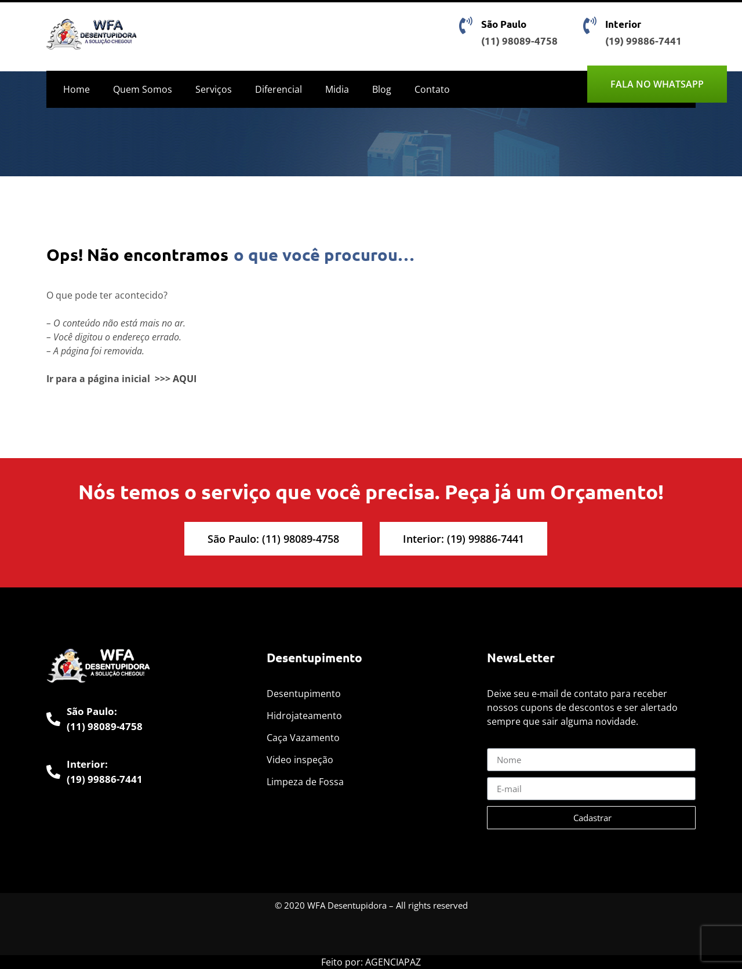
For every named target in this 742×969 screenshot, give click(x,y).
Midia (337, 89)
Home (76, 89)
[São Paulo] (465, 25)
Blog (381, 89)
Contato (432, 89)
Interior (623, 24)
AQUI (185, 378)
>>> (162, 378)
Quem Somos (142, 89)
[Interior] (589, 25)
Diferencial (278, 89)
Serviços (213, 89)
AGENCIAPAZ (393, 962)
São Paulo (503, 24)
